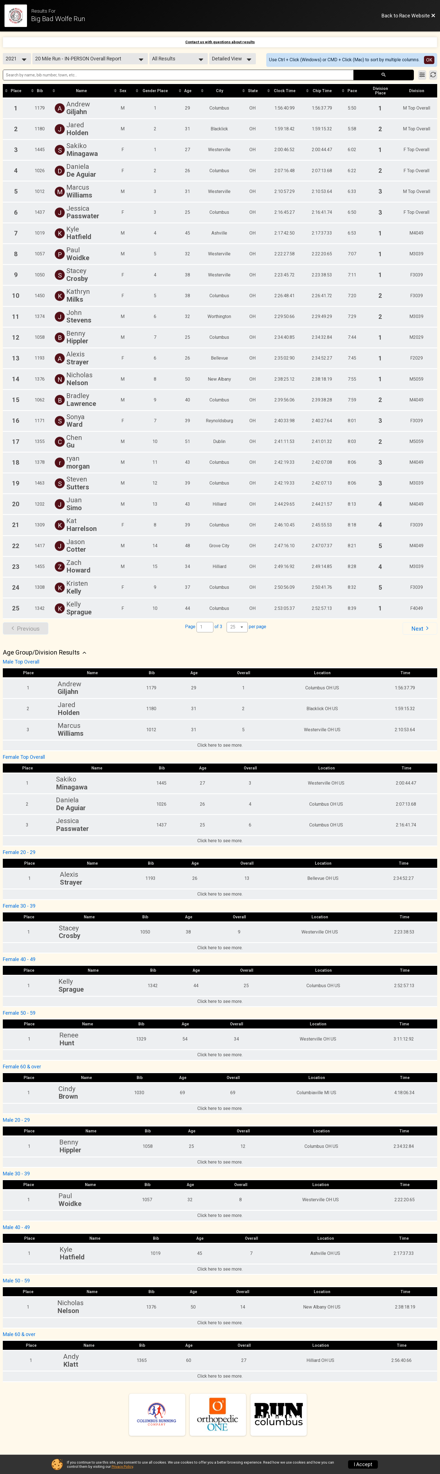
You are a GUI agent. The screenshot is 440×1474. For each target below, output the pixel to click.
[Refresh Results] (433, 75)
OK (429, 60)
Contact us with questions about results (220, 42)
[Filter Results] (422, 75)
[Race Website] (17, 15)
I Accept (363, 1464)
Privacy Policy (122, 1466)
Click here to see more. (220, 745)
